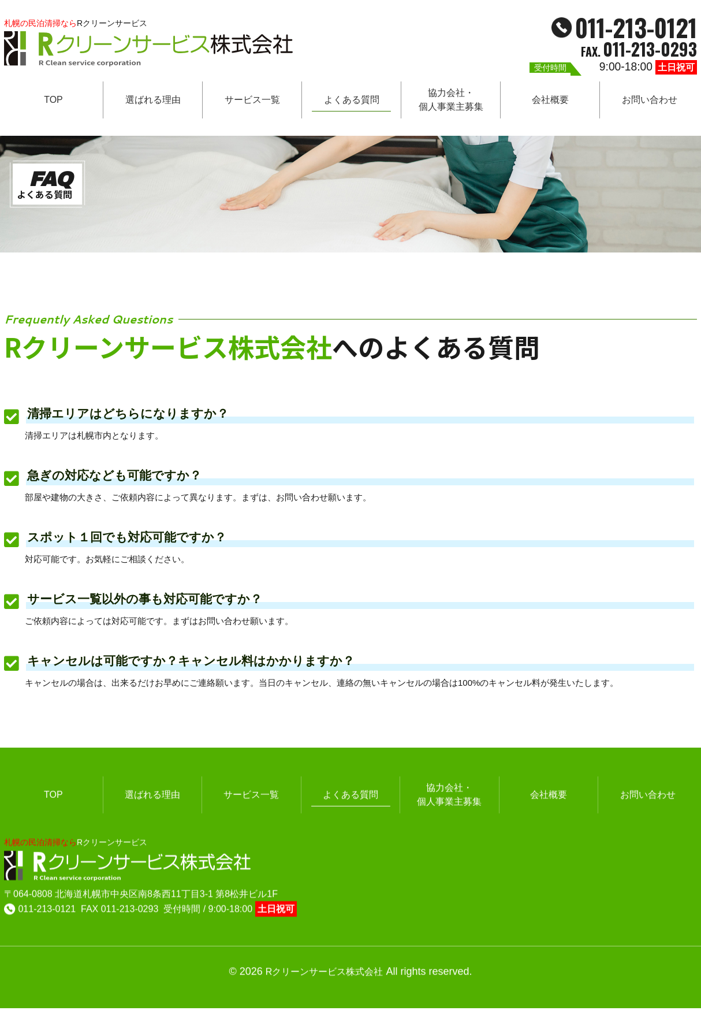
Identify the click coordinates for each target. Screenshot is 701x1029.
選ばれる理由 (153, 102)
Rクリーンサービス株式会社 (324, 958)
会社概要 (550, 102)
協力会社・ (451, 102)
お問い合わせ (649, 102)
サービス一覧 (252, 102)
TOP (53, 102)
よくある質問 (351, 102)
